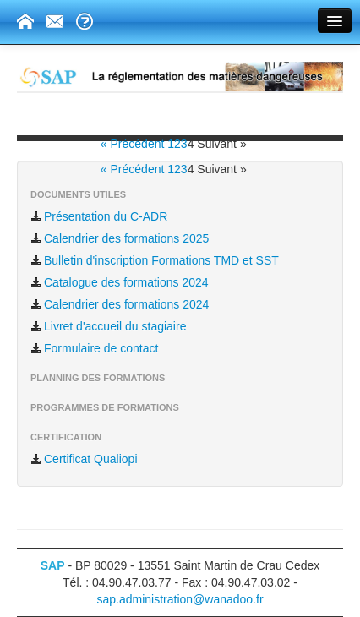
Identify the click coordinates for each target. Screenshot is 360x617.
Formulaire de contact (94, 348)
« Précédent (134, 143)
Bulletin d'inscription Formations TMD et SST (154, 260)
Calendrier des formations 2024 (119, 304)
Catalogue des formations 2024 (119, 282)
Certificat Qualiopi (84, 459)
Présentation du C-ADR (98, 216)
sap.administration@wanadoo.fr (179, 599)
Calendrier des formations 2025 (119, 238)
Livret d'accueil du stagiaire (108, 326)
